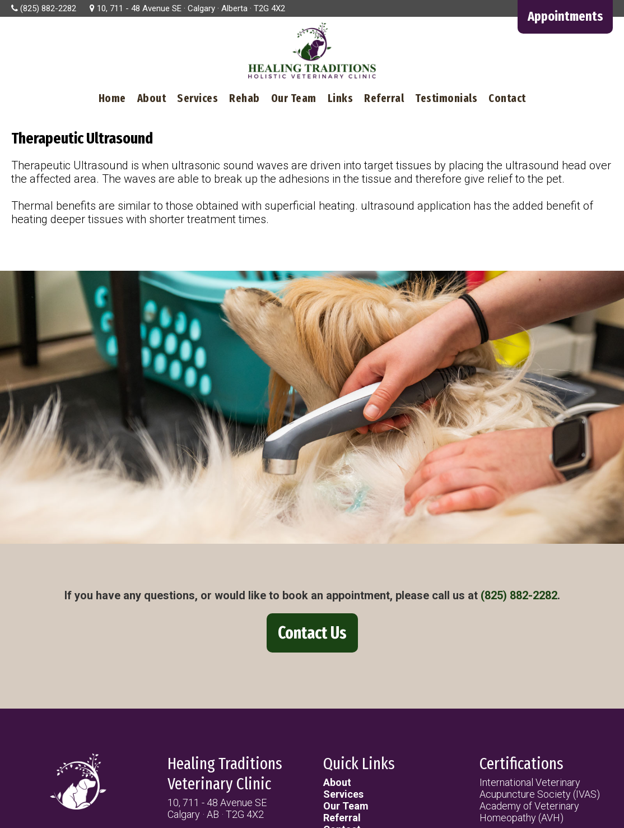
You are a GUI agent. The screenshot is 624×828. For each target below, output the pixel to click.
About (151, 98)
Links (340, 98)
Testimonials (446, 98)
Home (112, 98)
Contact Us (312, 633)
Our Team (293, 98)
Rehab (244, 98)
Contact (507, 98)
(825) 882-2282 (519, 595)
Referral (384, 98)
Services (197, 98)
